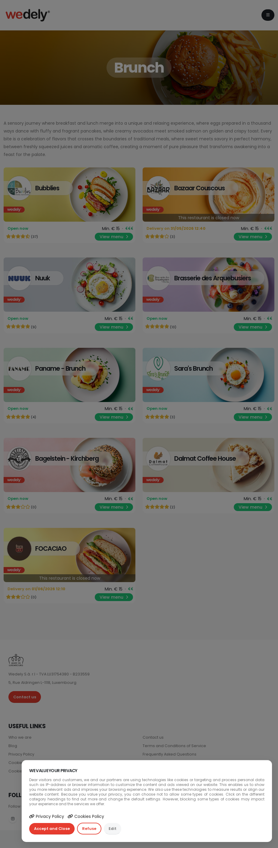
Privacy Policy (46, 816)
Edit (112, 828)
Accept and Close (52, 828)
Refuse (89, 828)
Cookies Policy (86, 816)
